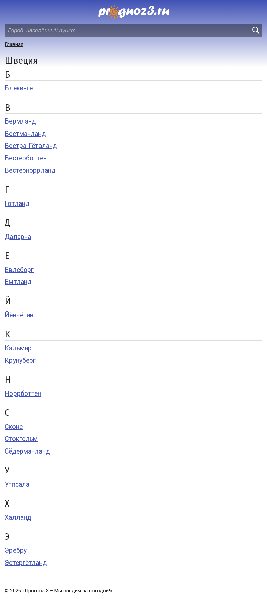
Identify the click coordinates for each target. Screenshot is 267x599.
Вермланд (20, 121)
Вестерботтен (26, 158)
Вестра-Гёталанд (31, 146)
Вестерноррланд (30, 170)
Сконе (14, 427)
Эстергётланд (26, 563)
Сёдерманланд (27, 451)
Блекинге (19, 88)
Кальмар (18, 348)
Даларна (18, 237)
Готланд (17, 204)
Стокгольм (21, 439)
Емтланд (18, 282)
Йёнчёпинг (20, 315)
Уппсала (17, 484)
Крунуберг (20, 360)
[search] (255, 30)
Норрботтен (23, 394)
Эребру (16, 550)
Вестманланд (25, 134)
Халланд (18, 517)
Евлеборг (19, 270)
